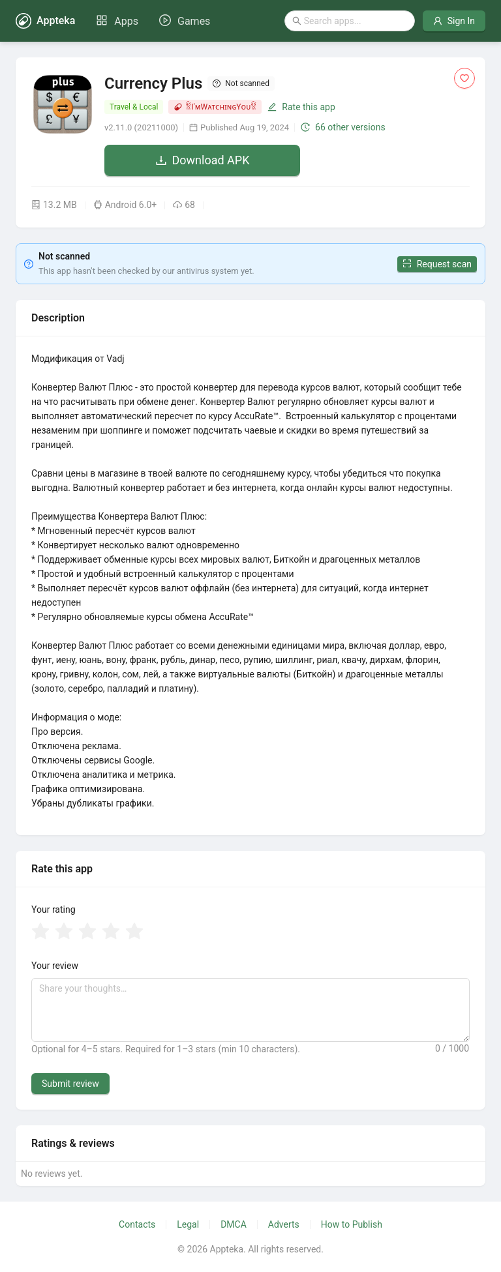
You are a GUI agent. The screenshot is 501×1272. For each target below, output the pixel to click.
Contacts (137, 1224)
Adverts (283, 1224)
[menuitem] (117, 21)
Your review (54, 965)
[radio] (40, 932)
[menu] (152, 21)
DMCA (233, 1224)
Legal (188, 1224)
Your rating (53, 909)
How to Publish (351, 1224)
